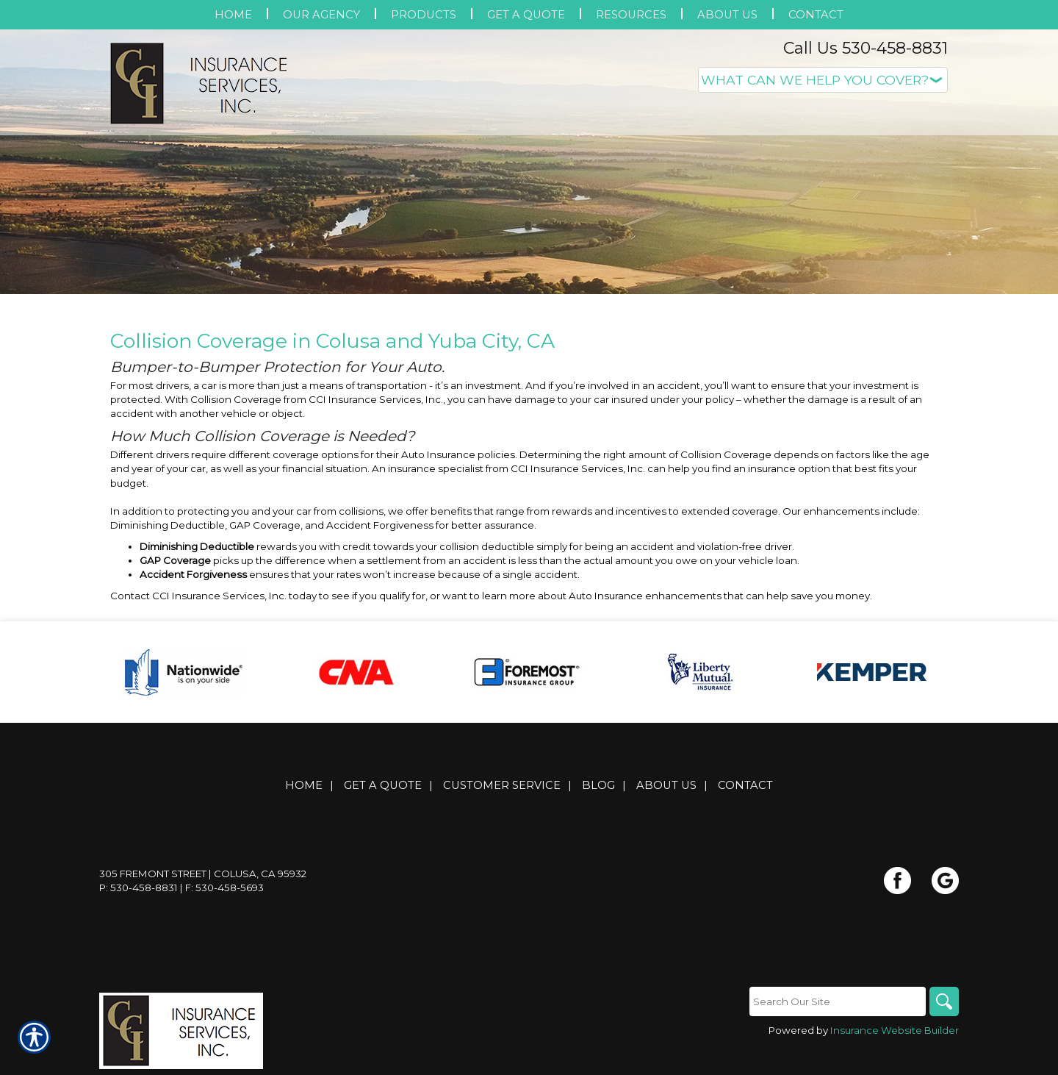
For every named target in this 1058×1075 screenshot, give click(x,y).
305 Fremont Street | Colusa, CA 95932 (202, 873)
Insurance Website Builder (894, 1030)
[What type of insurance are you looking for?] (823, 80)
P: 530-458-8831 (138, 887)
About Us (666, 785)
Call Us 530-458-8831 (865, 48)
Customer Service (502, 785)
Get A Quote (383, 785)
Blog (598, 785)
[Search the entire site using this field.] (837, 1001)
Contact (745, 785)
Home (304, 785)
